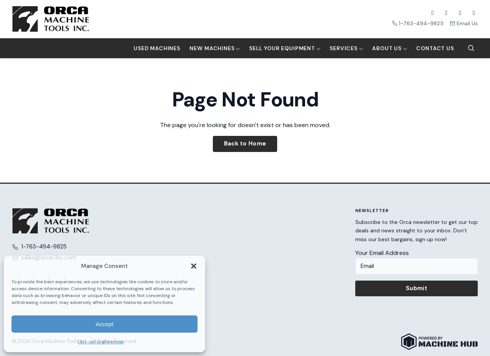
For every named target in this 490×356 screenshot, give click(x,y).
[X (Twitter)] (446, 13)
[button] (194, 266)
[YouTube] (460, 13)
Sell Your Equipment (284, 48)
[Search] (471, 48)
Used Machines (157, 48)
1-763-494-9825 (418, 23)
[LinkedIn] (474, 13)
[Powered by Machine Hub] (439, 341)
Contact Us (435, 48)
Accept (104, 324)
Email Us (464, 23)
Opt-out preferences (101, 342)
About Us (389, 48)
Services (346, 48)
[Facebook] (432, 13)
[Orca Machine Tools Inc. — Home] (50, 19)
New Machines (214, 48)
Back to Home (245, 143)
